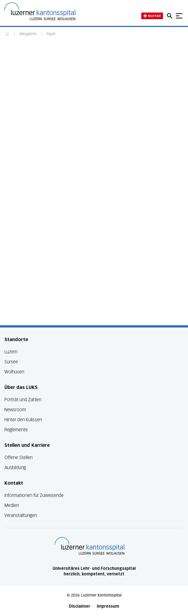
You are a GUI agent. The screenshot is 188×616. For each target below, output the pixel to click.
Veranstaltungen (20, 515)
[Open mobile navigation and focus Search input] (170, 15)
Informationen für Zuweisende (34, 495)
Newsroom (15, 409)
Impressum (108, 606)
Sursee (11, 361)
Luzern (11, 351)
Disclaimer (79, 606)
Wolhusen (14, 371)
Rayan (51, 34)
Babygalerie (28, 34)
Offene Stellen (18, 457)
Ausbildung (15, 467)
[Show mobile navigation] (179, 15)
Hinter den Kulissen (23, 419)
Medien (11, 505)
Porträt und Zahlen (22, 399)
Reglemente (16, 429)
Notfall (152, 16)
